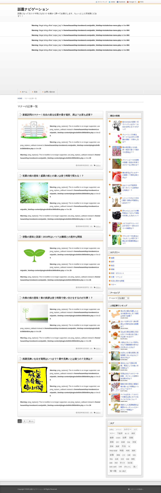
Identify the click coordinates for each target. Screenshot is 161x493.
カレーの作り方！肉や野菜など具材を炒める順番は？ (129, 323)
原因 (112, 442)
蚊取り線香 (113, 467)
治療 (128, 455)
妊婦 (123, 442)
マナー (98, 165)
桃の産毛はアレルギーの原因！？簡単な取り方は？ (130, 175)
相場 (127, 459)
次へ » (31, 421)
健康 (112, 258)
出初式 (118, 438)
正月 (123, 455)
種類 (133, 459)
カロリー (127, 429)
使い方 (127, 433)
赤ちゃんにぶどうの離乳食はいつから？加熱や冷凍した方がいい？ (130, 213)
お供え (112, 429)
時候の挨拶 (113, 451)
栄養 (112, 455)
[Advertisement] (80, 70)
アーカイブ (113, 298)
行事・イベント (117, 277)
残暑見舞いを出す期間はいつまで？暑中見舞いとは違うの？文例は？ (58, 359)
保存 (133, 433)
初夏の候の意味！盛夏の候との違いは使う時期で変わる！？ (53, 176)
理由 (111, 459)
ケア (135, 429)
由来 (116, 459)
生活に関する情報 (117, 281)
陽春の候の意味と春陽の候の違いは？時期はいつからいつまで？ (129, 386)
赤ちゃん (127, 467)
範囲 (111, 463)
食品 (112, 265)
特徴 (134, 455)
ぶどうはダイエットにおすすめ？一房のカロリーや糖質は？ (130, 225)
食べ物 (113, 471)
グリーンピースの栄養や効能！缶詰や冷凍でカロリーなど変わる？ (130, 162)
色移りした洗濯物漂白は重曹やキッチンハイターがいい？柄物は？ (129, 407)
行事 (120, 467)
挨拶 (117, 446)
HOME (20, 98)
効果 (124, 437)
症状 (122, 459)
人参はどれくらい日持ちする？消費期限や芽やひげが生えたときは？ (129, 344)
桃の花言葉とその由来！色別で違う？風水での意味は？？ (130, 149)
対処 (128, 442)
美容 (116, 463)
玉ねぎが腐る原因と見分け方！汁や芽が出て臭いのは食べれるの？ (129, 334)
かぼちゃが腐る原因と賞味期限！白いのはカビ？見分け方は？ (129, 355)
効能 (131, 438)
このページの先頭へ (135, 489)
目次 (35, 92)
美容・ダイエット (117, 273)
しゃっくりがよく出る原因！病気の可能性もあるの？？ (130, 200)
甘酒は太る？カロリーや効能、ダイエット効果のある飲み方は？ (129, 376)
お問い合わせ (49, 92)
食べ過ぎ (122, 471)
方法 (124, 446)
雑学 (112, 262)
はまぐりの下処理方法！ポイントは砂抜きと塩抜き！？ (130, 187)
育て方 (122, 463)
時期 (122, 450)
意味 (111, 446)
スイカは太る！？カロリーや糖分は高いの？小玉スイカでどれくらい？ (129, 396)
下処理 (119, 433)
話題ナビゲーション (33, 9)
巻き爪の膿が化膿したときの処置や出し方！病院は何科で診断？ (129, 313)
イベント (119, 429)
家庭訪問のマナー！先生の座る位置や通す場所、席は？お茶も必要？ (58, 115)
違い (135, 467)
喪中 (117, 442)
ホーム (24, 92)
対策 (134, 442)
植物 (112, 269)
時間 (127, 451)
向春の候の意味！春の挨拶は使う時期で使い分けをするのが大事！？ (58, 298)
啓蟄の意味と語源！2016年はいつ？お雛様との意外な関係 (52, 237)
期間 (133, 451)
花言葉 (130, 463)
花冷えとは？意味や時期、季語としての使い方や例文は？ (129, 365)
